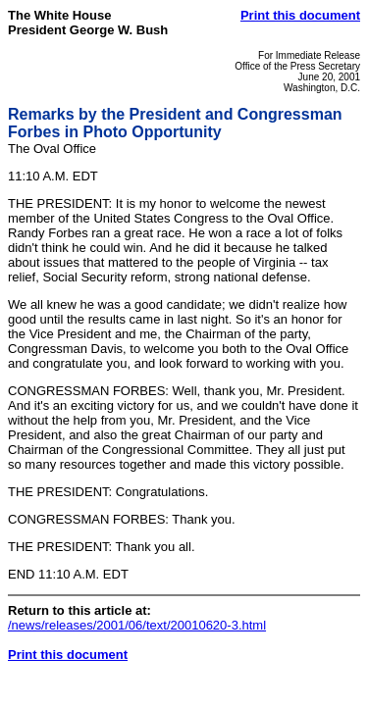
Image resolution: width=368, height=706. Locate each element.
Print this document (300, 15)
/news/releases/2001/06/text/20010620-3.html (137, 625)
